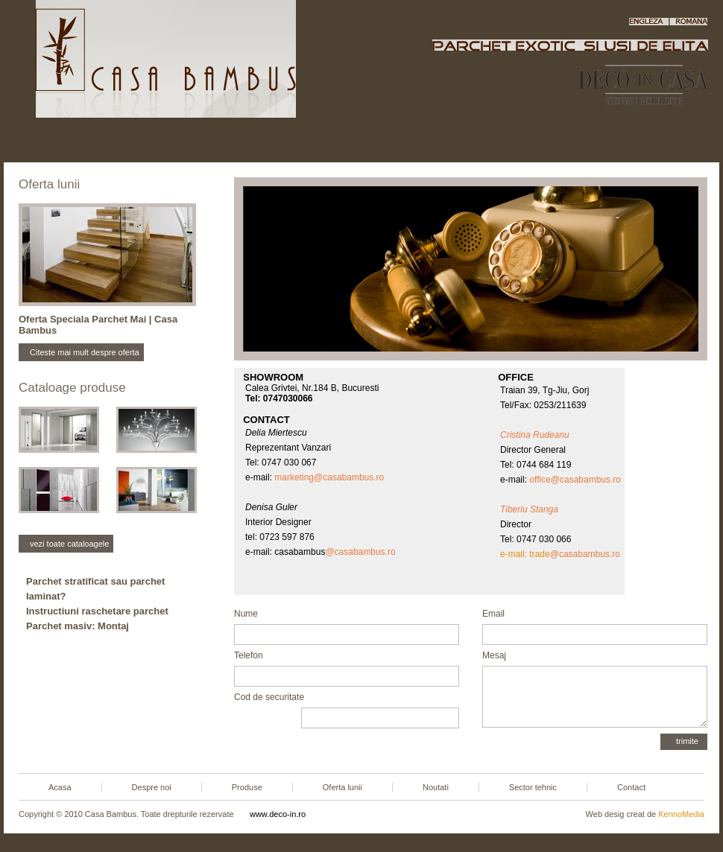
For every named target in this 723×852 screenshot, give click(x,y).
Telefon (248, 655)
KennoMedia (681, 814)
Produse (254, 140)
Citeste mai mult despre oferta (84, 352)
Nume (246, 613)
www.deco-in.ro (278, 814)
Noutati (451, 140)
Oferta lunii (353, 140)
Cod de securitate (269, 697)
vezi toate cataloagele (69, 543)
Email (493, 613)
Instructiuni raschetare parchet (97, 611)
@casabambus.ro (360, 552)
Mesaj (494, 655)
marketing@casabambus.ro (329, 477)
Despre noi (157, 140)
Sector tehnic (553, 140)
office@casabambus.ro (575, 479)
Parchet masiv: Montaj (77, 626)
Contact (656, 140)
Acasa (67, 140)
